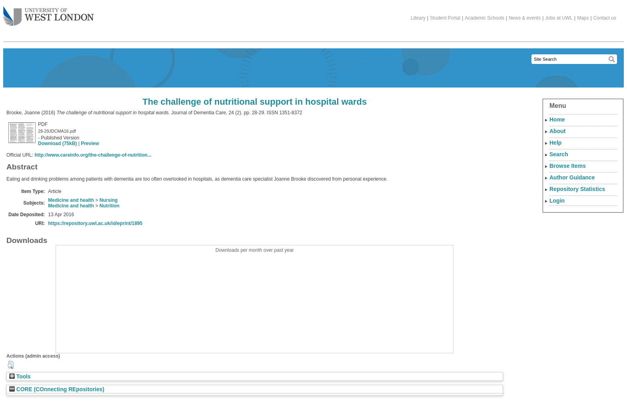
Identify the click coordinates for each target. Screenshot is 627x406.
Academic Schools (484, 18)
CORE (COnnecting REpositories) (56, 389)
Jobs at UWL (559, 18)
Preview (90, 143)
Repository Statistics (577, 189)
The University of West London (48, 13)
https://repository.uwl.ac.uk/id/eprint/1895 (95, 223)
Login (557, 200)
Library (418, 18)
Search (558, 154)
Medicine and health (71, 200)
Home (557, 119)
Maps (583, 18)
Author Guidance (572, 177)
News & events (525, 18)
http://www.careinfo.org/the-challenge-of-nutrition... (92, 155)
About (557, 131)
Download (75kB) (57, 143)
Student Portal (445, 18)
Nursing (109, 200)
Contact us (604, 18)
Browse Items (567, 166)
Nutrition (110, 206)
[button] (11, 365)
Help (555, 142)
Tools (20, 377)
